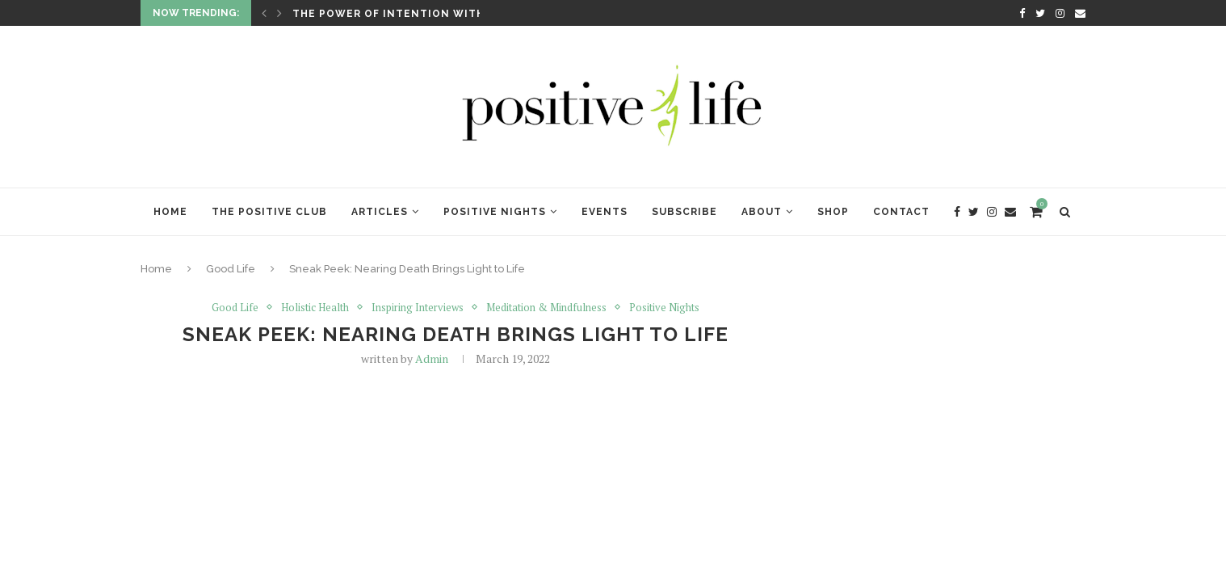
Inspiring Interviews (418, 307)
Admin (431, 358)
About (761, 211)
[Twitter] (1040, 13)
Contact (901, 211)
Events (605, 211)
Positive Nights (494, 211)
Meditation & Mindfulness (546, 307)
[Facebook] (1022, 13)
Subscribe (684, 211)
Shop (833, 211)
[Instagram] (1060, 13)
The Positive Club (269, 211)
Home (170, 211)
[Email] (1080, 13)
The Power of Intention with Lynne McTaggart (447, 13)
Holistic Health (315, 307)
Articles (379, 211)
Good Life (230, 269)
